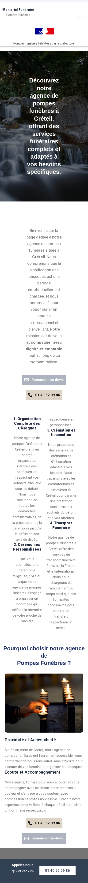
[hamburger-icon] (80, 14)
